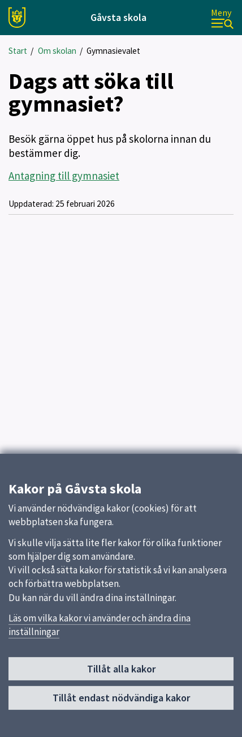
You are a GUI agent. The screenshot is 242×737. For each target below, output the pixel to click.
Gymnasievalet (113, 50)
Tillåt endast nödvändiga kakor (121, 702)
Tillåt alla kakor (121, 673)
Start (17, 50)
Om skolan (57, 50)
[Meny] (222, 17)
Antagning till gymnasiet (63, 175)
